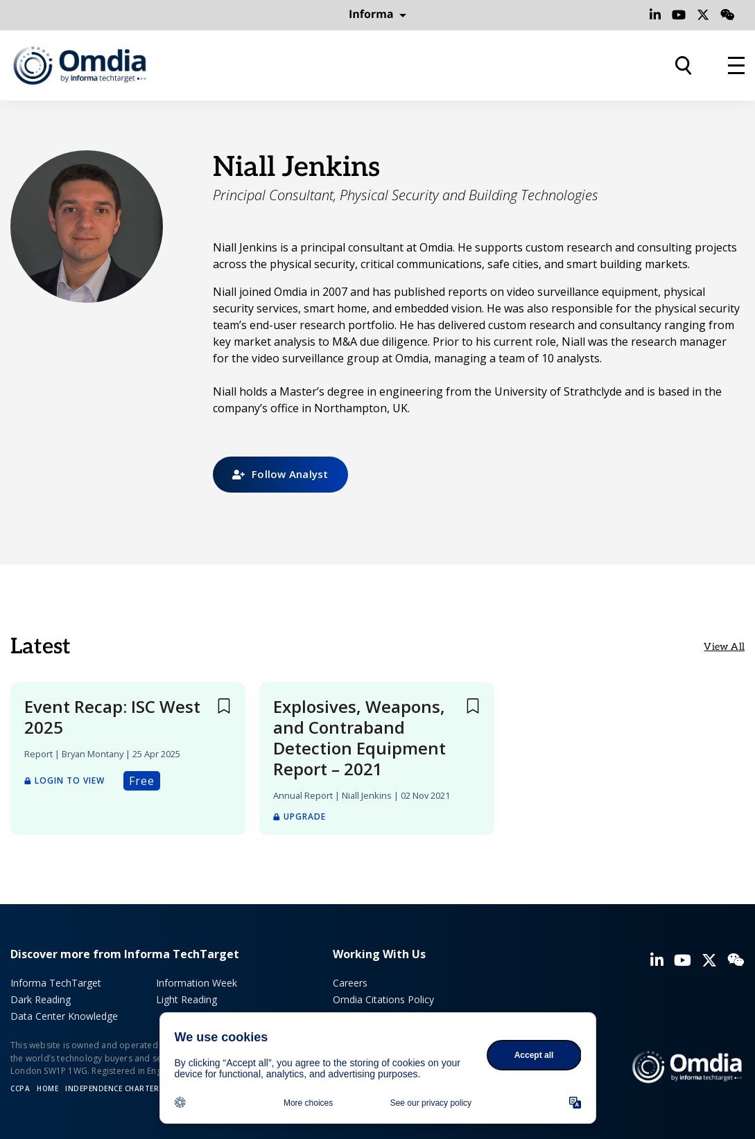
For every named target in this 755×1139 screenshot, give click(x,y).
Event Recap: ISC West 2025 (112, 717)
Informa (377, 14)
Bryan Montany (92, 754)
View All (724, 647)
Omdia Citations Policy (383, 999)
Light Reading (186, 999)
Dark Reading (40, 999)
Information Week (196, 982)
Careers (350, 982)
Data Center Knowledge (64, 1016)
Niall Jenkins (367, 795)
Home (47, 1088)
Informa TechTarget (55, 982)
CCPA (20, 1088)
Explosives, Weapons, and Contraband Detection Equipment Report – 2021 (359, 737)
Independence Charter (112, 1088)
